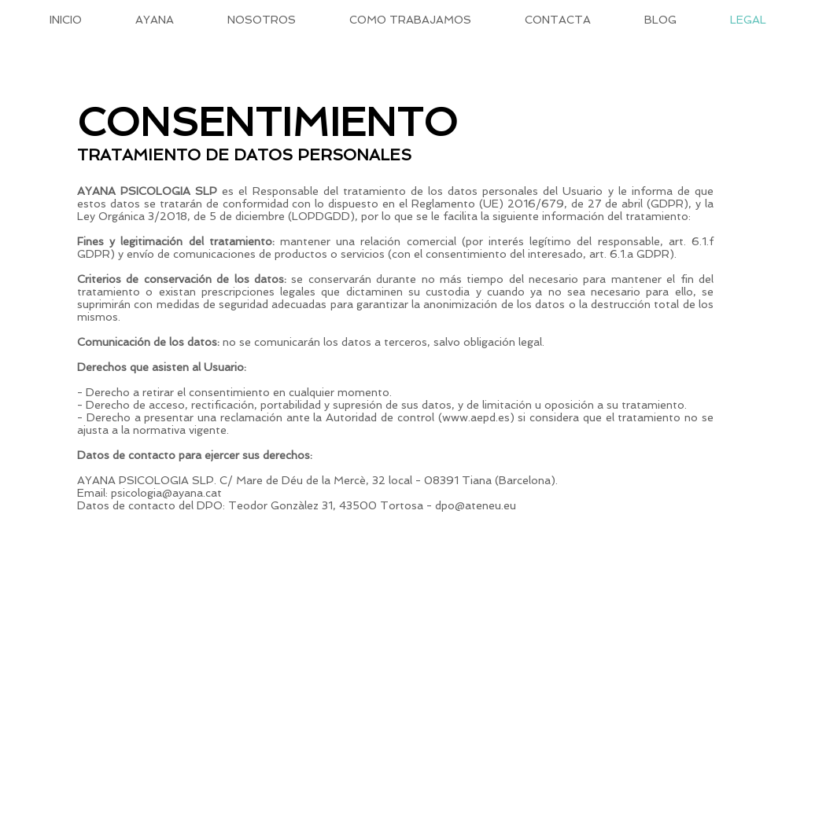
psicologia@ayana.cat (166, 493)
